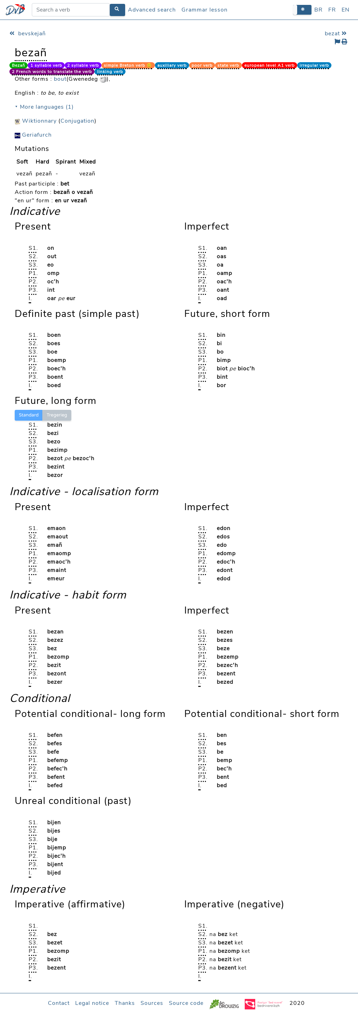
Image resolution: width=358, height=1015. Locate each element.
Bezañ (18, 65)
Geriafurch (33, 135)
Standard (28, 415)
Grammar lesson (204, 10)
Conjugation (77, 121)
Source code (186, 1003)
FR (332, 10)
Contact (59, 1003)
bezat (337, 33)
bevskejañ (27, 33)
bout (60, 79)
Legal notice (92, 1003)
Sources (152, 1003)
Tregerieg (56, 415)
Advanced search (152, 10)
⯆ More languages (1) (44, 107)
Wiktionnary (36, 121)
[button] (302, 9)
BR (318, 10)
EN (346, 10)
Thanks (125, 1003)
